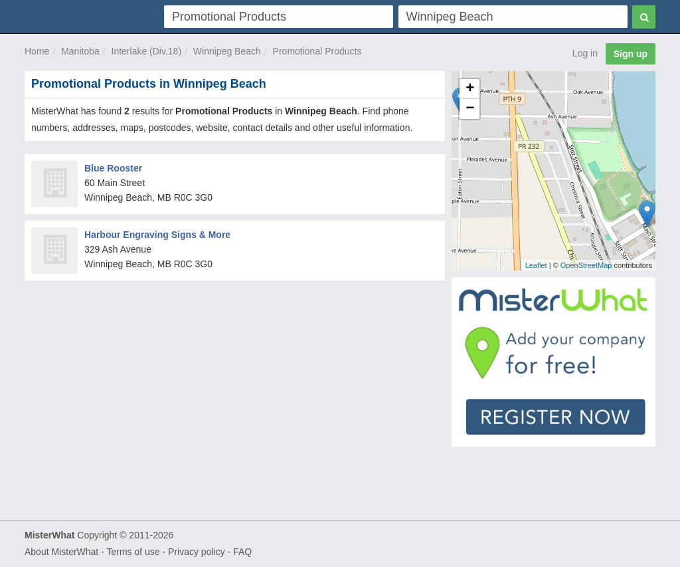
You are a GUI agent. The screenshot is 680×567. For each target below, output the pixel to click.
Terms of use (132, 551)
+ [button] (470, 89)
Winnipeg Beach (227, 51)
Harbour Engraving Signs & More (157, 234)
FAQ (242, 551)
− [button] (470, 109)
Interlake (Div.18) (147, 51)
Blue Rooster (113, 168)
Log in (585, 53)
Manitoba (80, 51)
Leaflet (536, 265)
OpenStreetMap (586, 265)
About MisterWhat (61, 551)
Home (37, 51)
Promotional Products (317, 51)
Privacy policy (196, 551)
